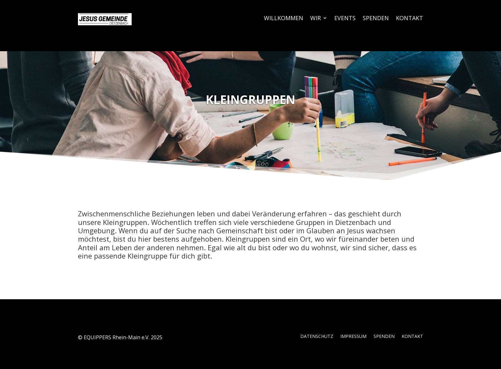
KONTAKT (409, 19)
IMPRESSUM (353, 336)
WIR (315, 19)
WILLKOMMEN (283, 19)
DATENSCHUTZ (316, 336)
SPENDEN (376, 19)
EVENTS (345, 19)
